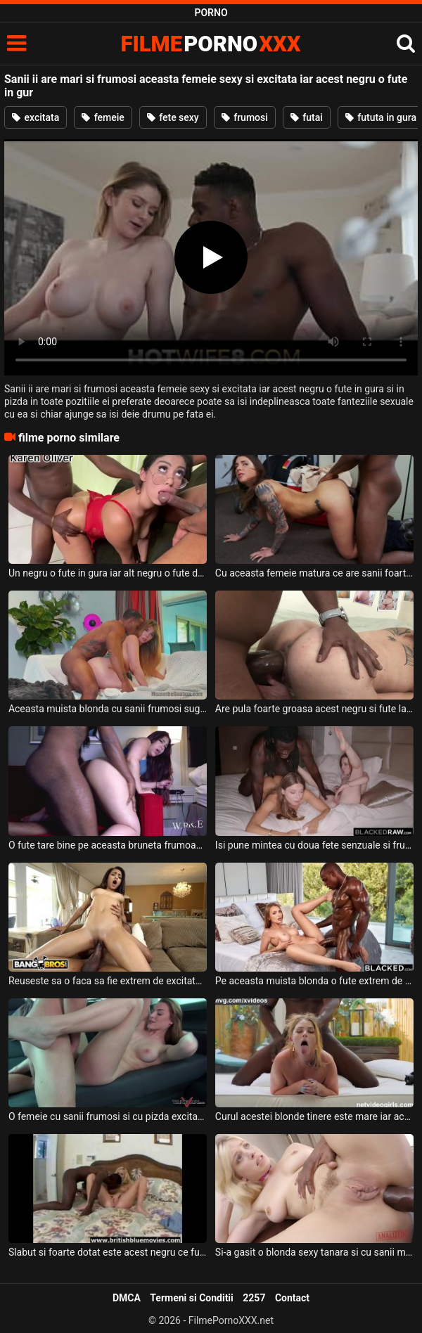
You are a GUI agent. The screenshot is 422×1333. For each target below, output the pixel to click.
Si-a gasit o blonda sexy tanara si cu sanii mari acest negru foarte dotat (314, 1252)
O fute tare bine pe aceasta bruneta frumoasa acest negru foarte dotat (107, 845)
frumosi (245, 117)
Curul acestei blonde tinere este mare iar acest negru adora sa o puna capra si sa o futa (314, 1116)
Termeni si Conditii (191, 1297)
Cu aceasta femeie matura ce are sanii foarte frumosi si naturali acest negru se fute (314, 573)
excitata (35, 117)
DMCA (127, 1297)
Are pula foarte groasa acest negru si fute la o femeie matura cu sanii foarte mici (314, 708)
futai (306, 117)
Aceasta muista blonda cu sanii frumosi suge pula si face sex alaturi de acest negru (107, 708)
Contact (292, 1297)
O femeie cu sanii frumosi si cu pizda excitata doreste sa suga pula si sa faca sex (107, 1116)
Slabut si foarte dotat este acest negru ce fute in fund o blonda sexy (107, 1252)
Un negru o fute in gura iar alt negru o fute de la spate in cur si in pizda (107, 573)
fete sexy (173, 117)
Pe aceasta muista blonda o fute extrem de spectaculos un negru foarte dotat (314, 980)
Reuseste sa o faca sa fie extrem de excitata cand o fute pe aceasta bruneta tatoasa (107, 980)
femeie (103, 117)
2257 (254, 1297)
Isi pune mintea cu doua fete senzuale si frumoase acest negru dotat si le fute (314, 845)
